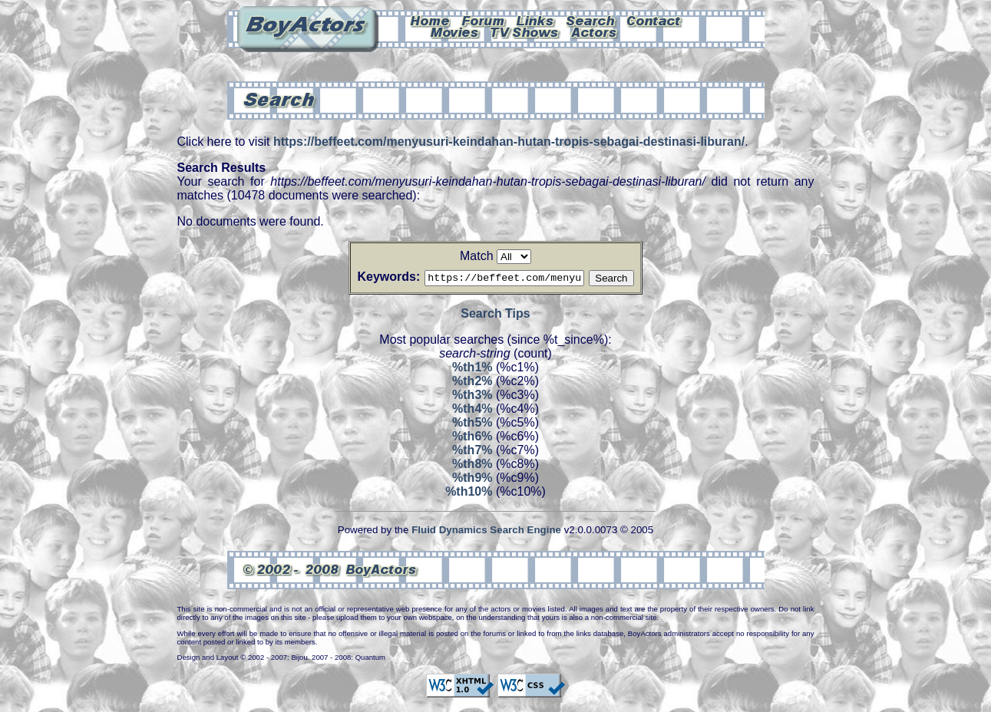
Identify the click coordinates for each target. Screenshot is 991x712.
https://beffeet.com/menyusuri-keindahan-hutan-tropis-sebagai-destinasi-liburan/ (509, 141)
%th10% (468, 493)
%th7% (472, 452)
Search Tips (495, 315)
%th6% (472, 438)
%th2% (472, 383)
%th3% (472, 397)
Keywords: (370, 276)
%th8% (472, 466)
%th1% (472, 369)
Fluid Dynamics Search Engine (486, 532)
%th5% (472, 424)
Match (477, 255)
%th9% (472, 479)
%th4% (472, 410)
